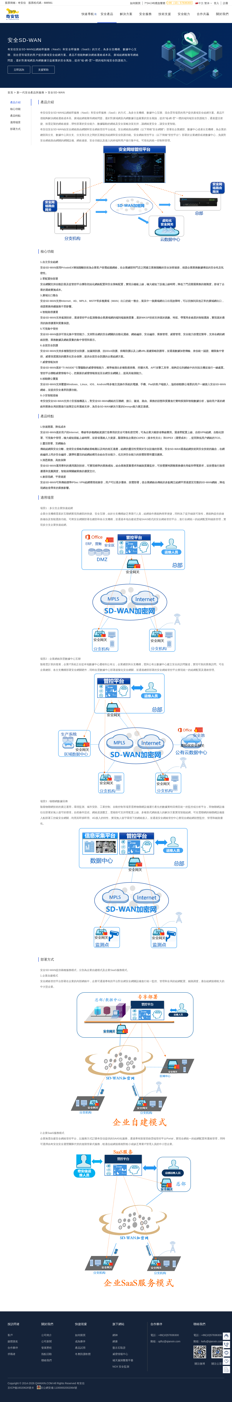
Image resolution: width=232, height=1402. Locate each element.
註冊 (225, 3)
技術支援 (164, 14)
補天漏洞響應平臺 (122, 1360)
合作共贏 (203, 14)
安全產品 (107, 14)
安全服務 (145, 14)
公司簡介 (46, 1335)
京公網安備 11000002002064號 (57, 1387)
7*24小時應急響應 (154, 3)
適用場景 (15, 122)
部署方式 (15, 128)
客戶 (10, 1335)
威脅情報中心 (120, 1354)
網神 (115, 1335)
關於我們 (222, 14)
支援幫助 (43, 69)
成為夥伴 (80, 1341)
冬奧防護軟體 (83, 1354)
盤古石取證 (118, 1347)
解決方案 (126, 14)
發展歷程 (46, 1347)
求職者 (11, 1354)
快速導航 (88, 14)
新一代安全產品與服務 (30, 92)
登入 (216, 3)
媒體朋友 (13, 1341)
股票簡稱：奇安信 (15, 2)
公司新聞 (46, 1341)
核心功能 (15, 108)
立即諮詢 (19, 69)
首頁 (10, 92)
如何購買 (135, 3)
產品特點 (15, 115)
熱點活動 (46, 1354)
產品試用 (80, 1347)
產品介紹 (15, 102)
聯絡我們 (46, 1360)
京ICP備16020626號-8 (21, 1387)
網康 (115, 1341)
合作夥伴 (13, 1347)
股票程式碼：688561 (40, 2)
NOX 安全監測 (120, 1366)
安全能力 (184, 14)
